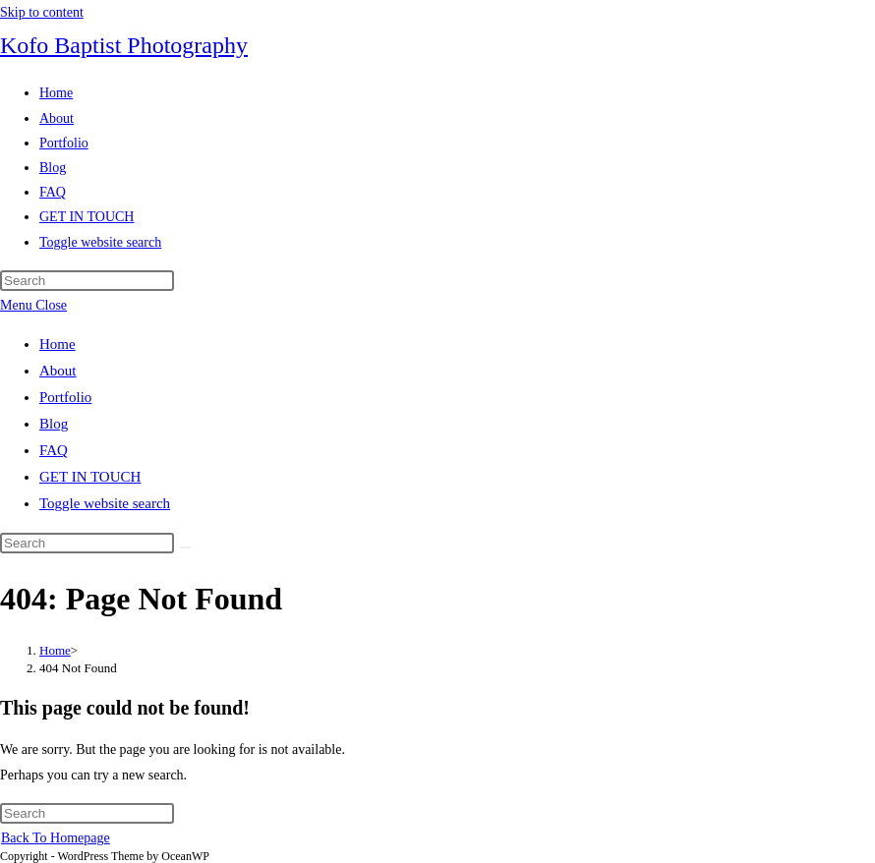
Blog (53, 424)
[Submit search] (185, 547)
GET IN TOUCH (90, 477)
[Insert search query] (87, 280)
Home (57, 344)
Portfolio (65, 397)
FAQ (53, 450)
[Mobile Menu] (33, 305)
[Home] (55, 650)
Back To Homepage (55, 838)
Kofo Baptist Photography (124, 45)
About (58, 370)
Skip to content (42, 12)
